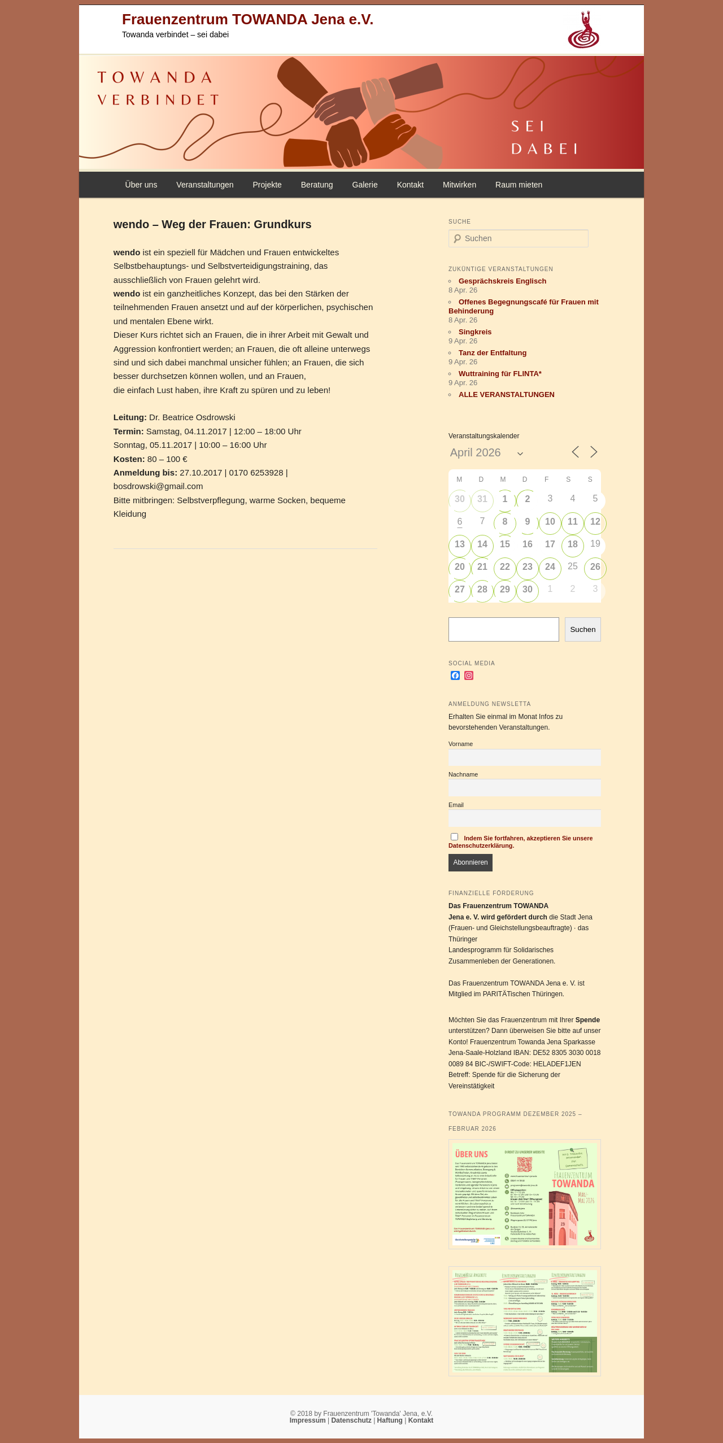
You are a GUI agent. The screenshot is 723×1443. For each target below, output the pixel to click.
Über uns (141, 184)
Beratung (317, 184)
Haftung (391, 1420)
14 (482, 544)
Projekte (266, 184)
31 (482, 499)
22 (505, 567)
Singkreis (475, 332)
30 (460, 499)
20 (460, 567)
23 (527, 567)
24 (550, 567)
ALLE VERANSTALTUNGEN (507, 394)
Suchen (582, 629)
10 (550, 521)
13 (460, 544)
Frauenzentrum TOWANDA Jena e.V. (247, 19)
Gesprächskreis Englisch (502, 281)
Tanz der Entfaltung (492, 352)
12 (595, 521)
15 (505, 544)
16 (527, 544)
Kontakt (410, 184)
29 (505, 589)
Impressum (309, 1420)
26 (595, 567)
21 (482, 567)
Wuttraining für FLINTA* (500, 373)
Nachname (463, 774)
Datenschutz (352, 1420)
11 (573, 521)
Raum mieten (518, 184)
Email (456, 804)
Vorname (460, 743)
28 (482, 589)
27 (460, 589)
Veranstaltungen (204, 184)
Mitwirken (459, 184)
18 (573, 544)
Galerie (365, 184)
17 (550, 544)
